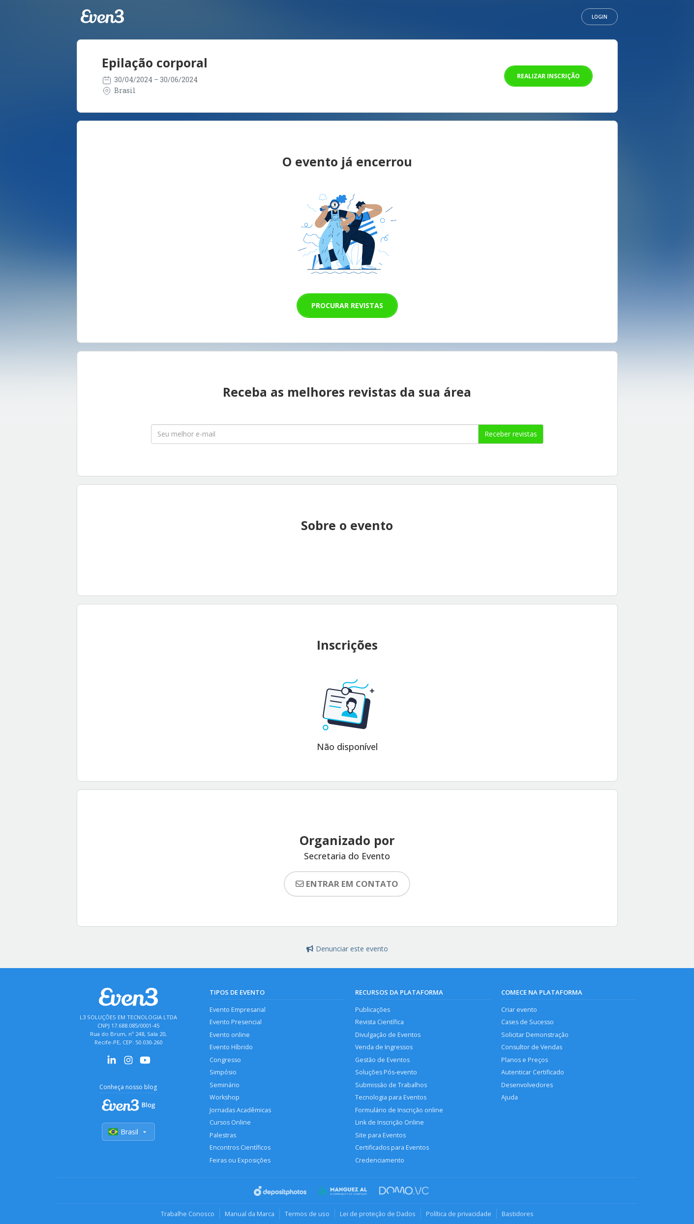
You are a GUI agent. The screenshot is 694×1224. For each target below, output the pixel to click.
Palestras (223, 1135)
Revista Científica (379, 1022)
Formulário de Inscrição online (399, 1110)
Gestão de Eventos (382, 1060)
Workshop (225, 1097)
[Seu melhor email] (315, 434)
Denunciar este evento (347, 948)
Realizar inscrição (548, 76)
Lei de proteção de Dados (378, 1213)
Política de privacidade (458, 1213)
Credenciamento (379, 1160)
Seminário (225, 1085)
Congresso (225, 1060)
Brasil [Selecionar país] (128, 1131)
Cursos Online (230, 1122)
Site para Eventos (380, 1135)
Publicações (372, 1009)
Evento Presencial (236, 1022)
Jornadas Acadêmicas (240, 1110)
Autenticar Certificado (532, 1072)
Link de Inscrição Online (389, 1122)
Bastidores (518, 1213)
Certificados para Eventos (392, 1147)
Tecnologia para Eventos (390, 1097)
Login (599, 16)
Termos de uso (307, 1213)
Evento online (230, 1035)
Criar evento (519, 1009)
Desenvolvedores (527, 1085)
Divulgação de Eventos (388, 1035)
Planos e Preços (524, 1060)
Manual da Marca (249, 1213)
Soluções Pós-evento (386, 1072)
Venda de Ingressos (384, 1047)
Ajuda (509, 1097)
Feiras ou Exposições (240, 1160)
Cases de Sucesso (527, 1022)
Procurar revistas (347, 305)
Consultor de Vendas (531, 1047)
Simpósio (223, 1072)
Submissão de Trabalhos (391, 1085)
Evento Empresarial (238, 1009)
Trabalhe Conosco (187, 1213)
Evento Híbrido (231, 1047)
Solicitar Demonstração (535, 1035)
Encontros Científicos (240, 1147)
